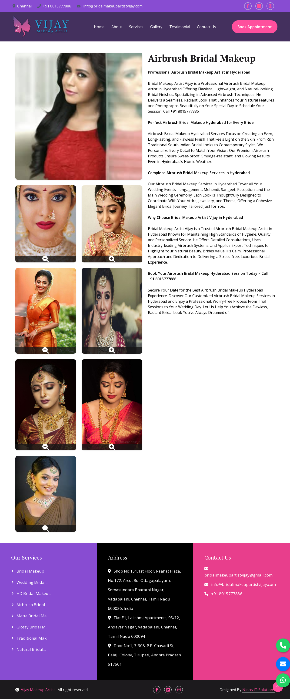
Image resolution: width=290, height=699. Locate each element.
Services (136, 26)
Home (99, 26)
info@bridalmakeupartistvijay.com (110, 6)
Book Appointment (254, 26)
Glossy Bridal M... (29, 627)
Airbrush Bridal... (29, 604)
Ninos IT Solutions (258, 689)
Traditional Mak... (30, 638)
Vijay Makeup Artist (35, 689)
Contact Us (206, 26)
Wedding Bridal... (29, 582)
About (116, 26)
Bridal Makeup (27, 571)
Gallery (156, 26)
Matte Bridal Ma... (30, 615)
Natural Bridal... (28, 649)
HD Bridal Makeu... (31, 593)
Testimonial (179, 26)
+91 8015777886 (54, 6)
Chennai (22, 6)
